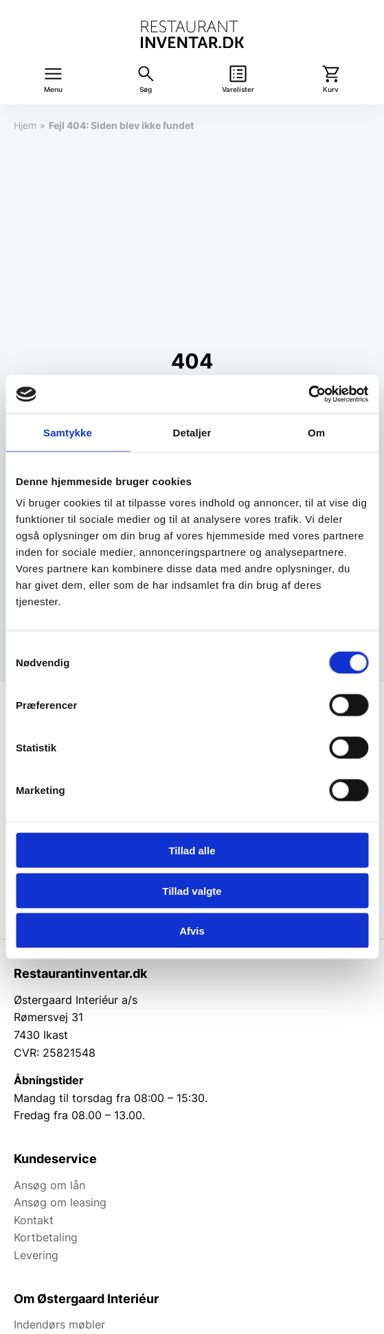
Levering (36, 1255)
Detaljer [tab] (192, 432)
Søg (145, 89)
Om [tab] (316, 432)
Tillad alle (191, 850)
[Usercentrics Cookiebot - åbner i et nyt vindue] (308, 394)
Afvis (192, 931)
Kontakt (34, 1220)
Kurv (331, 89)
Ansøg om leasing (60, 1202)
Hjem (25, 125)
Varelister (238, 89)
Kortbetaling (46, 1237)
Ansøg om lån (49, 1185)
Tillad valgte (191, 890)
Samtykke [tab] (67, 432)
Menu (53, 89)
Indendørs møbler (59, 1324)
